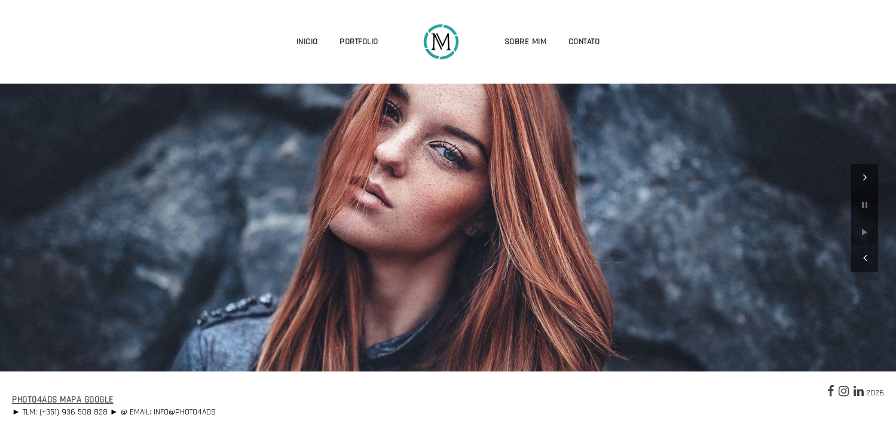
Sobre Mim (525, 41)
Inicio (307, 41)
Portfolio (359, 41)
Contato (584, 41)
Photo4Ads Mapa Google (63, 400)
